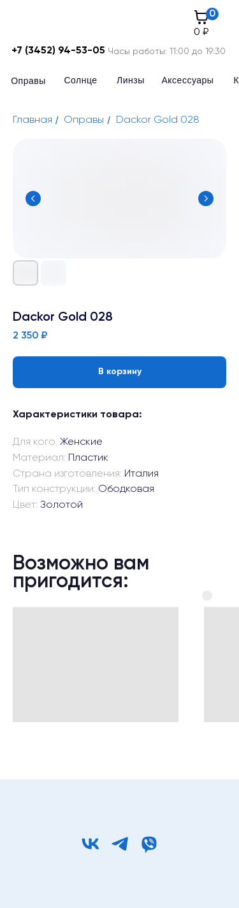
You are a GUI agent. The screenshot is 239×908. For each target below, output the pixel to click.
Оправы (28, 81)
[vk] (90, 844)
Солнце (81, 80)
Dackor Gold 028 (157, 120)
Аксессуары (188, 80)
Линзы (131, 80)
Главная (32, 120)
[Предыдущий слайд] (33, 198)
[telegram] (120, 844)
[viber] (149, 844)
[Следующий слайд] (206, 198)
